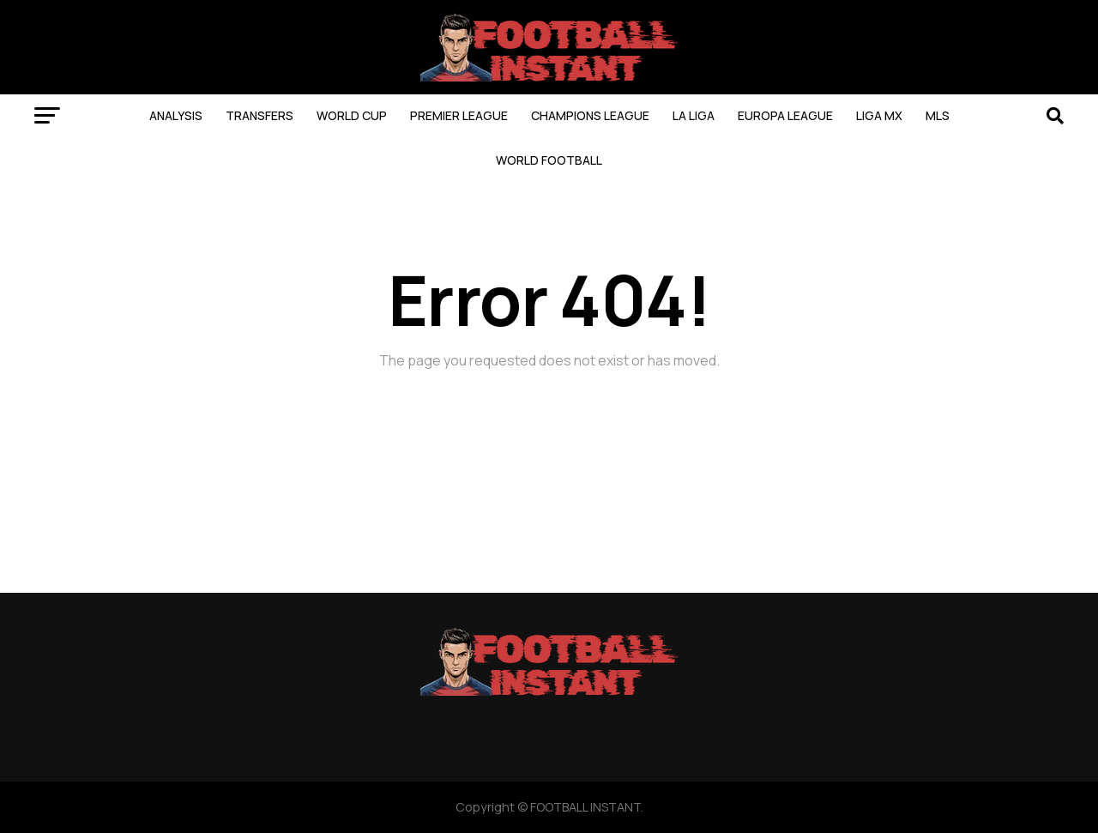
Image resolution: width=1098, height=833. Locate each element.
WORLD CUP (352, 115)
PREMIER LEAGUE (459, 115)
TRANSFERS (259, 115)
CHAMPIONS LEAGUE (590, 115)
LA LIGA (694, 115)
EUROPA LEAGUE (785, 115)
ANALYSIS (175, 115)
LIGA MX (879, 115)
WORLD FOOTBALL (549, 160)
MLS (938, 115)
